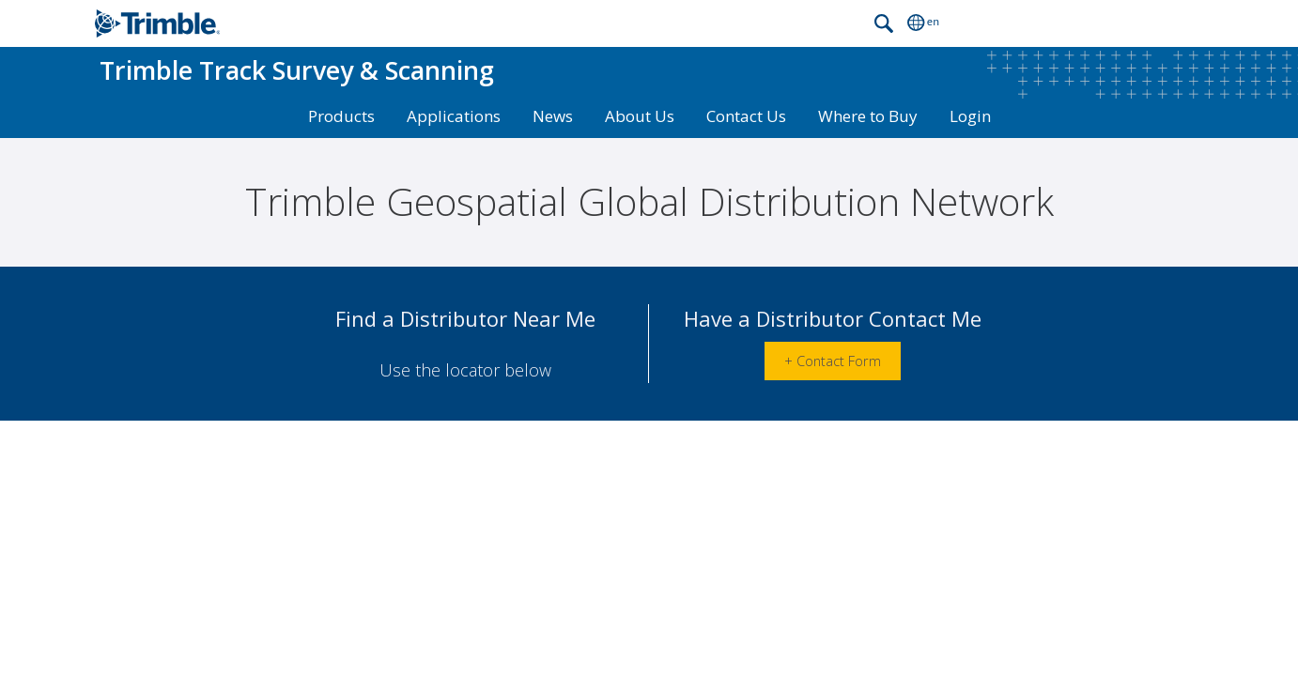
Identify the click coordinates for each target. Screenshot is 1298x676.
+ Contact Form (832, 374)
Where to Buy (868, 116)
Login (970, 116)
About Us (639, 116)
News (553, 116)
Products (341, 116)
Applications (454, 116)
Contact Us (746, 116)
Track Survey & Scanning (297, 70)
